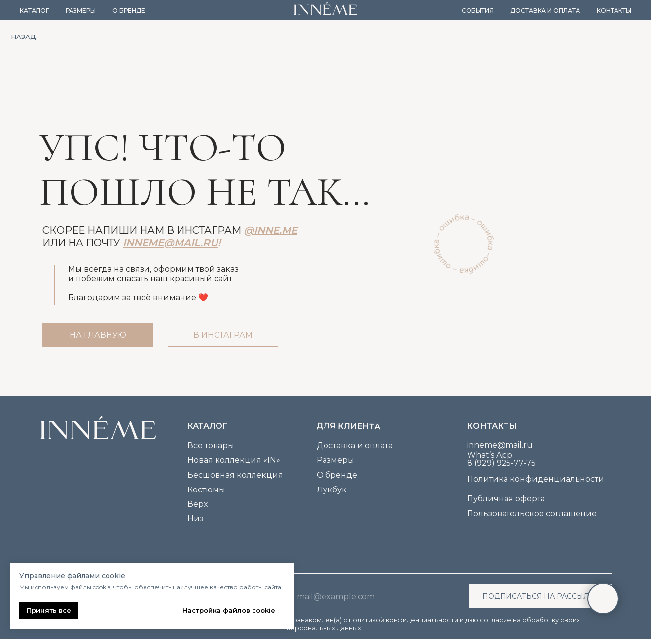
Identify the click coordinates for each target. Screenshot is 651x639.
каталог (207, 426)
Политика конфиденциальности (535, 479)
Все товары (210, 445)
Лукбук (332, 489)
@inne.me (270, 230)
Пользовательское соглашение (532, 513)
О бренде (128, 10)
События (478, 10)
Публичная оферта (506, 498)
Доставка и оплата (545, 10)
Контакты (614, 10)
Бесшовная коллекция (235, 475)
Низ (195, 518)
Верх (197, 504)
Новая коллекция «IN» (233, 460)
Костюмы (206, 489)
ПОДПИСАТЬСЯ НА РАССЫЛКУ (540, 596)
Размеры (81, 10)
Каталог (34, 10)
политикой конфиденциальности (403, 620)
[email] (373, 596)
